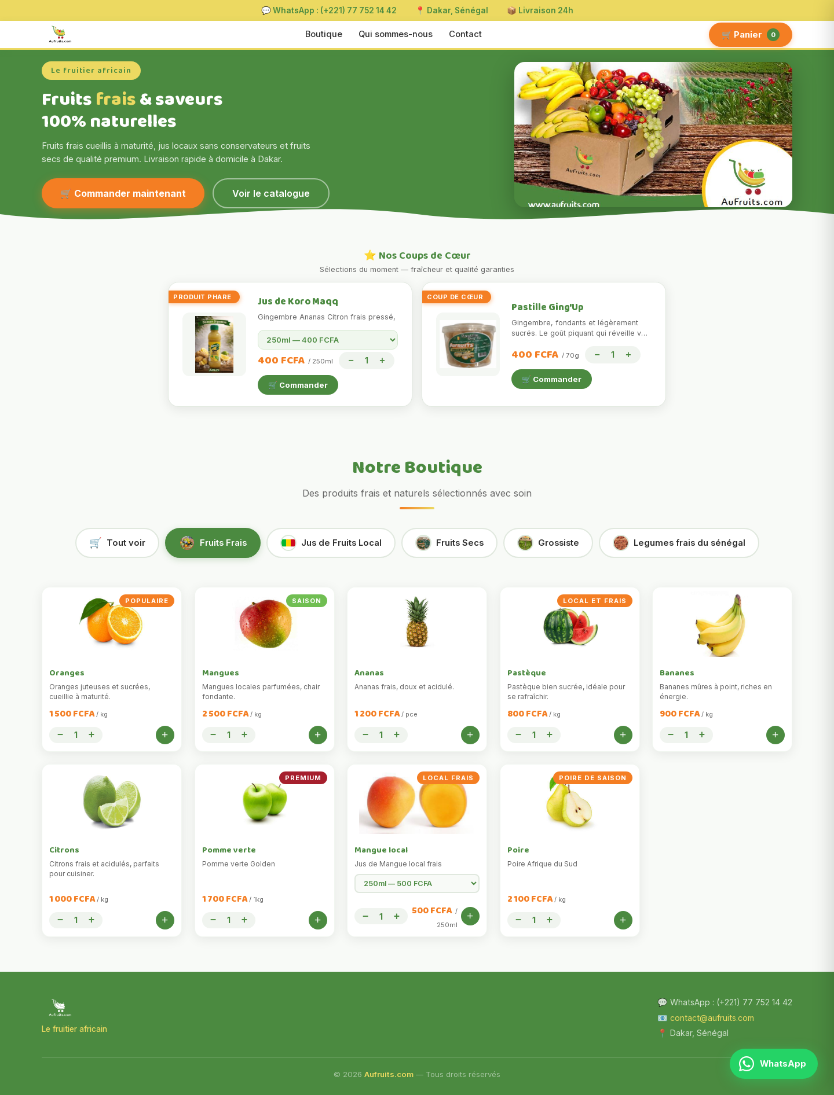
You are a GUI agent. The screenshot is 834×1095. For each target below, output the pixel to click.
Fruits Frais (213, 543)
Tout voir (117, 543)
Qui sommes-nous (396, 34)
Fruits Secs (449, 543)
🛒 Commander (298, 385)
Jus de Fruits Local (331, 543)
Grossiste (548, 543)
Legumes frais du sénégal (679, 543)
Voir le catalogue (271, 193)
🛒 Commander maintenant (123, 193)
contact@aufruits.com (712, 1018)
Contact (465, 34)
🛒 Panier (751, 34)
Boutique (323, 34)
